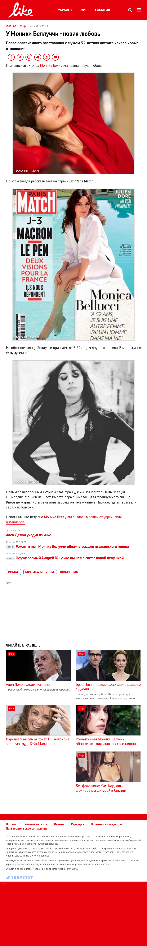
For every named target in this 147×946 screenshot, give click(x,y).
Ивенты (59, 824)
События (102, 10)
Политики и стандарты (106, 824)
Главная (11, 26)
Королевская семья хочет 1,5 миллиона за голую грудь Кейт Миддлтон (37, 741)
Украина (65, 10)
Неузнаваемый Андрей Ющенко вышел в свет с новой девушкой (65, 557)
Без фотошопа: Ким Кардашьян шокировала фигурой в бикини (101, 788)
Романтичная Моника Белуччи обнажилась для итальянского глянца (67, 546)
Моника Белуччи (40, 572)
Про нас (11, 824)
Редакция (77, 824)
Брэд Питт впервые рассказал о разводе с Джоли (108, 686)
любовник (69, 572)
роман (13, 572)
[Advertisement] (73, 612)
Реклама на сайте (35, 824)
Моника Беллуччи (54, 65)
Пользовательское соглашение (26, 828)
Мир (83, 10)
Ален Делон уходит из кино (28, 535)
